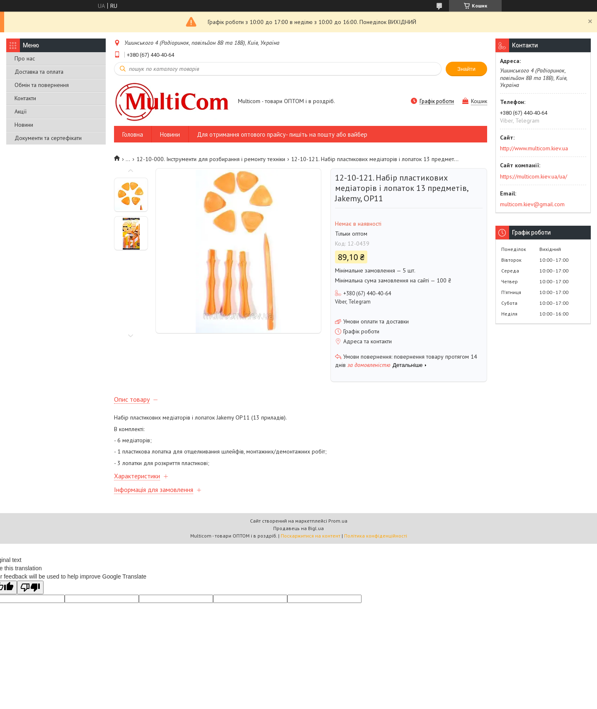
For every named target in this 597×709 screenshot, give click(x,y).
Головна (132, 134)
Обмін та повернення (42, 85)
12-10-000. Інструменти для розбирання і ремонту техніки (210, 159)
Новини (24, 124)
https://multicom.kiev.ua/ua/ (533, 176)
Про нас (25, 58)
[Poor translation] (30, 587)
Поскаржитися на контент (310, 536)
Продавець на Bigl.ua (298, 528)
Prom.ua (337, 521)
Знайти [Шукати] (466, 69)
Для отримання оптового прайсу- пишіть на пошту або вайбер (282, 134)
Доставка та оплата (39, 71)
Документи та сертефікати (48, 138)
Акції (21, 111)
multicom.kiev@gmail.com (532, 204)
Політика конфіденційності (375, 536)
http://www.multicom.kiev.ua (534, 148)
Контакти (25, 98)
